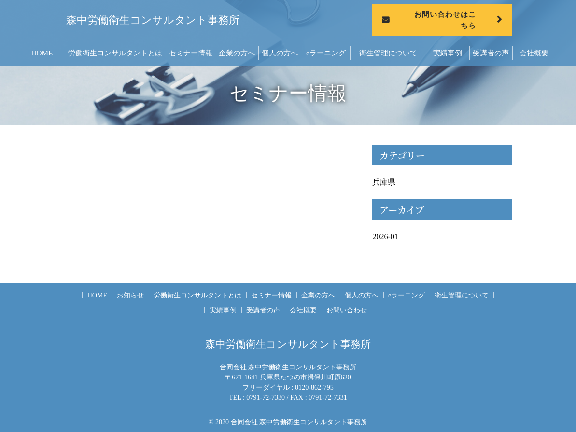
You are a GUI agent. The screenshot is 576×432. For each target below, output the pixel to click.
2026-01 (385, 236)
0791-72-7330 (265, 397)
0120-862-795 (314, 387)
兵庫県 (383, 182)
